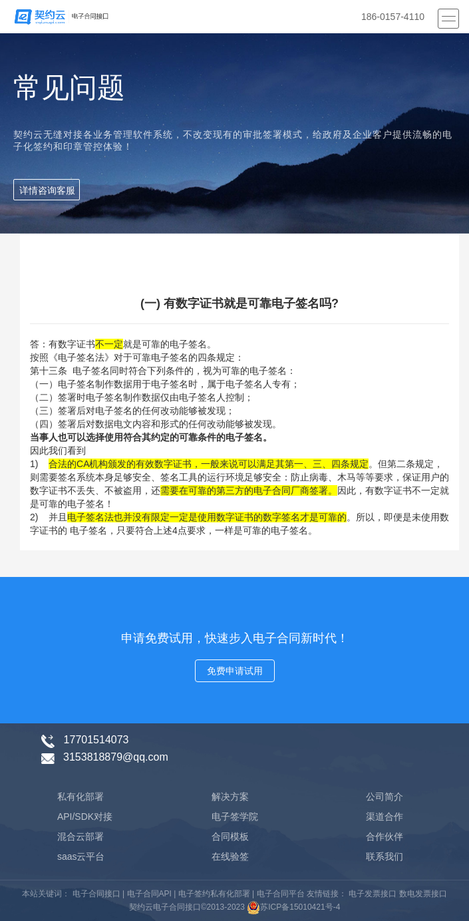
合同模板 (230, 836)
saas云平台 (81, 856)
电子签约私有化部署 (214, 893)
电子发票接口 (371, 893)
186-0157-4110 (392, 16)
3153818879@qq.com (115, 757)
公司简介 (384, 796)
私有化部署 (80, 796)
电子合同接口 (95, 893)
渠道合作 (384, 816)
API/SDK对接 (84, 816)
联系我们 (384, 856)
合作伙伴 (384, 836)
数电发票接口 (421, 893)
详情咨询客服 (47, 190)
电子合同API (149, 893)
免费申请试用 (235, 670)
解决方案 (230, 796)
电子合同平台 (281, 893)
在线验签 (230, 856)
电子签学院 (235, 816)
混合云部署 (80, 836)
